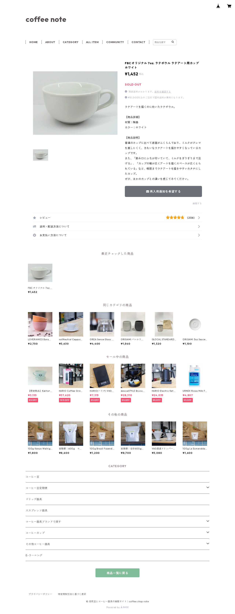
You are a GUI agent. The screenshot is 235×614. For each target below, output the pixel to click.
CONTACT (138, 42)
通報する (197, 203)
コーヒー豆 (32, 476)
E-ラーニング (34, 555)
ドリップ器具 (34, 499)
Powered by (117, 607)
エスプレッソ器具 (36, 510)
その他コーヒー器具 (38, 544)
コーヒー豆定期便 (36, 488)
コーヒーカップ (35, 533)
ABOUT (50, 42)
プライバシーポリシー (40, 594)
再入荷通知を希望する (163, 191)
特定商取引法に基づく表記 (72, 594)
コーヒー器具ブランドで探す (43, 521)
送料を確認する (162, 91)
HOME (33, 42)
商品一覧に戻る (117, 573)
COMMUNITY (115, 42)
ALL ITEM (92, 42)
